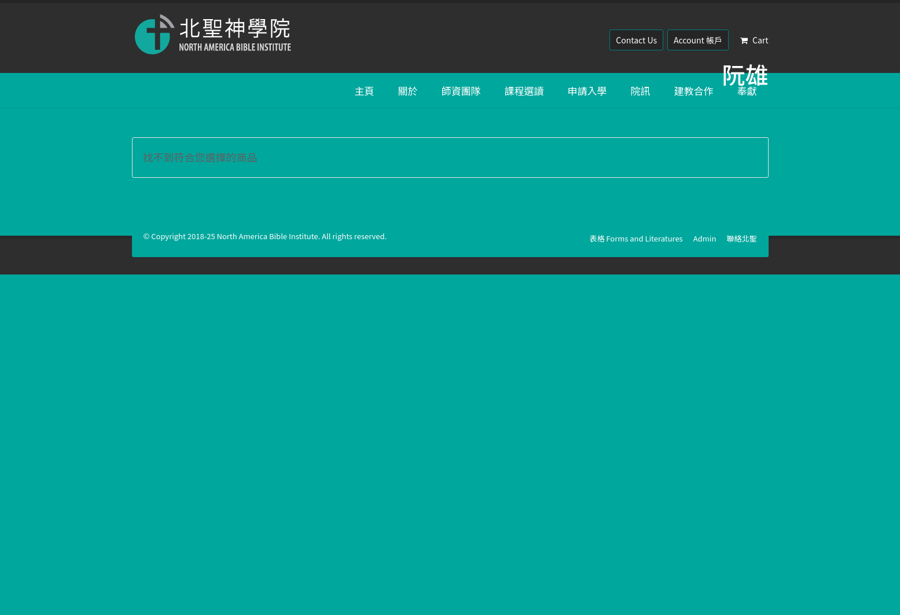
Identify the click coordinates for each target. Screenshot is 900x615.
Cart (754, 40)
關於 (408, 90)
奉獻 (747, 90)
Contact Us (636, 40)
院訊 (641, 90)
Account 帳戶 (698, 40)
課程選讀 (524, 90)
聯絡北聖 (741, 238)
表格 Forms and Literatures (635, 238)
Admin (705, 238)
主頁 (364, 90)
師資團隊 (461, 90)
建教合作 (694, 90)
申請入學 (587, 90)
